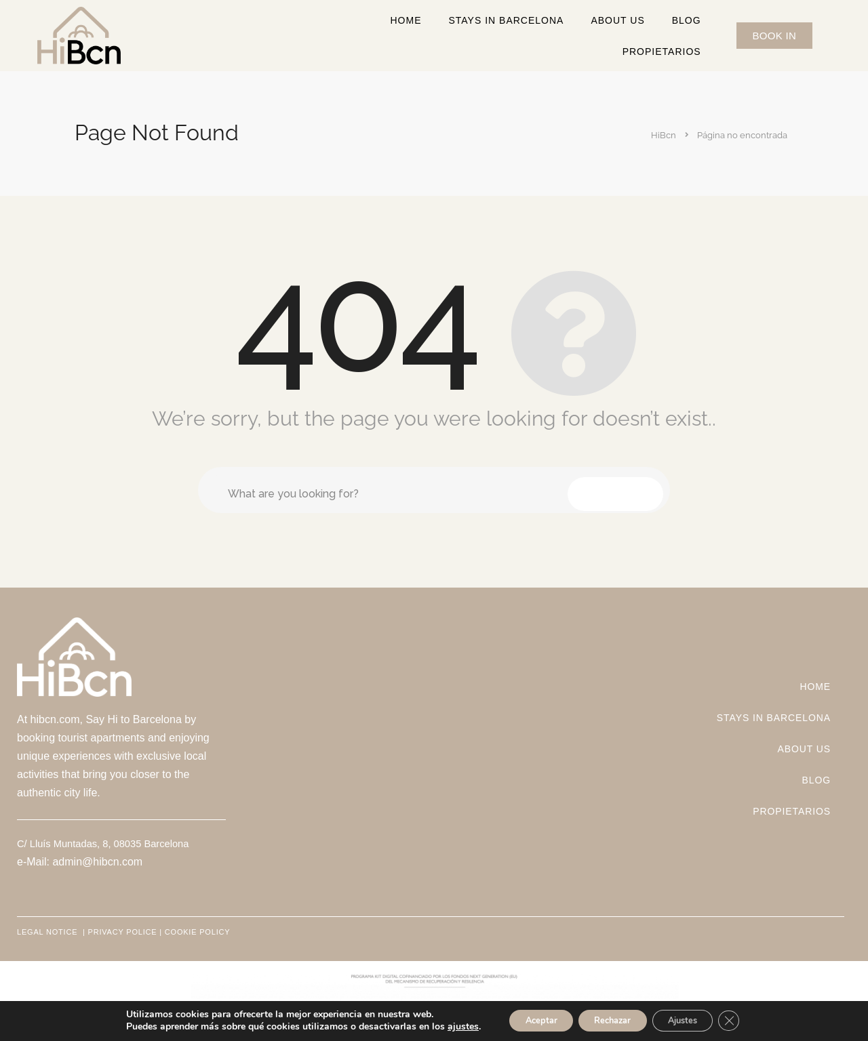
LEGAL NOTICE (48, 932)
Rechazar (610, 1019)
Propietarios (662, 51)
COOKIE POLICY (198, 932)
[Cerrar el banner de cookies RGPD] (747, 1020)
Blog (686, 20)
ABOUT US (617, 20)
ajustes (442, 1026)
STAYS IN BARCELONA (506, 20)
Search (615, 490)
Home (405, 20)
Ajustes (693, 1019)
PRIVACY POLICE (122, 932)
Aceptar (527, 1019)
